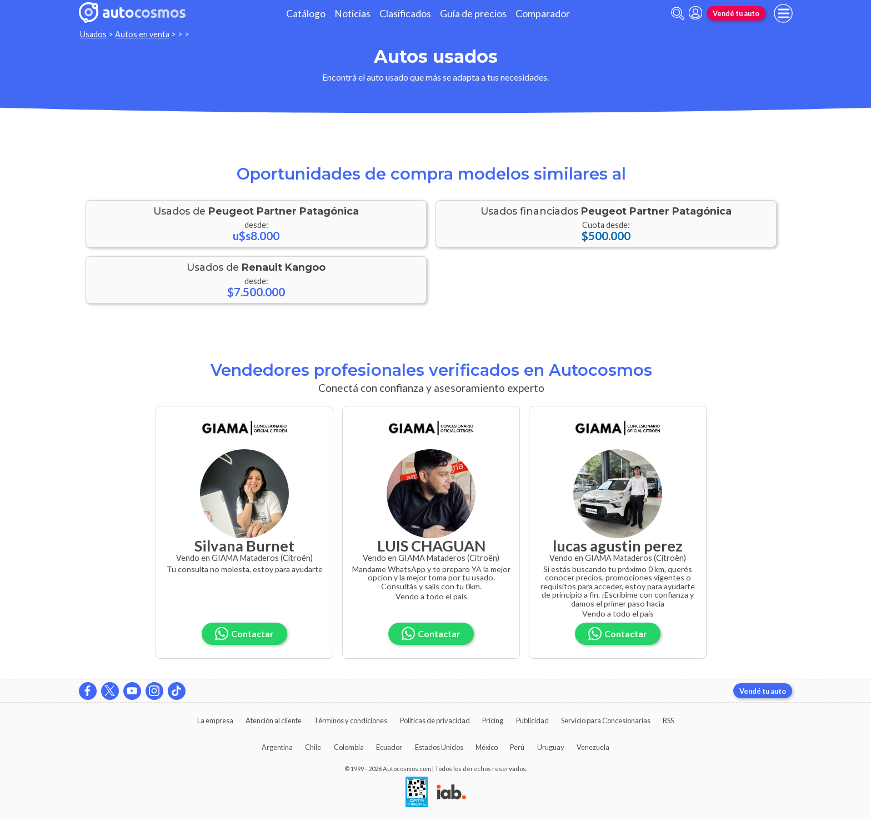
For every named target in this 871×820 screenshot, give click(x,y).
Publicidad (532, 720)
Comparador (542, 13)
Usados (93, 34)
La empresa (215, 720)
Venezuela (593, 747)
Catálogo (306, 13)
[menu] (783, 13)
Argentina (277, 747)
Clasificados (405, 13)
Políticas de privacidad (435, 720)
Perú (517, 747)
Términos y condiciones (350, 720)
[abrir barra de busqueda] (677, 13)
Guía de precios (473, 13)
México (486, 747)
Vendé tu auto (736, 13)
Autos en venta (142, 34)
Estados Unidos (439, 747)
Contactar (244, 633)
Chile (313, 747)
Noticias (352, 13)
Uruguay (550, 747)
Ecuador (389, 747)
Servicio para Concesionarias (605, 720)
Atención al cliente (274, 720)
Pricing (492, 720)
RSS (668, 720)
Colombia (349, 747)
